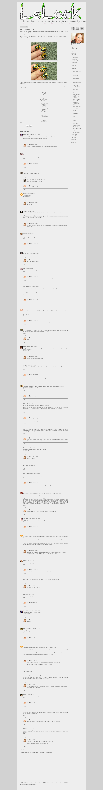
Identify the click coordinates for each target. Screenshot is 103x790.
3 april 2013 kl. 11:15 (33, 660)
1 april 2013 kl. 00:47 (29, 671)
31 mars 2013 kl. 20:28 (34, 356)
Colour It (44, 93)
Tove (24, 671)
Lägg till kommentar (24, 749)
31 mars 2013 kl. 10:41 (30, 211)
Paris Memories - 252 (76, 111)
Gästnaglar (75, 104)
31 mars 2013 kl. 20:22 (34, 185)
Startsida (44, 782)
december (75, 56)
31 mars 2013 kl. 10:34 (31, 193)
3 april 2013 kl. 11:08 (33, 585)
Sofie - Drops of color (27, 518)
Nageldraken (44, 102)
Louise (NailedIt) (26, 534)
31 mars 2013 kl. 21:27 (36, 610)
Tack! (74, 116)
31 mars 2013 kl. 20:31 (34, 438)
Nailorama (44, 98)
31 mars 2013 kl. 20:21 (34, 144)
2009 (73, 142)
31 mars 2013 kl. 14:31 (30, 403)
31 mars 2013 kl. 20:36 (34, 550)
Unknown (25, 193)
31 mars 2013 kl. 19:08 (34, 534)
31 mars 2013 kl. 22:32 (36, 628)
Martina (24, 447)
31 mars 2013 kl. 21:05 (30, 594)
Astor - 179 (75, 122)
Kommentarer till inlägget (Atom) (32, 784)
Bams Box (44, 92)
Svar (25, 142)
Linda (24, 233)
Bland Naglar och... (44, 121)
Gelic (44, 94)
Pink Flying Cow (44, 114)
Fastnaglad (44, 110)
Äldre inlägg (66, 782)
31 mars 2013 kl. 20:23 (34, 223)
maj (74, 66)
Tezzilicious (44, 120)
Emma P (25, 694)
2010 (73, 140)
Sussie (24, 427)
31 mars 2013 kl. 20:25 (34, 243)
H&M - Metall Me (76, 78)
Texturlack (75, 91)
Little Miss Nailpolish (44, 99)
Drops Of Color (44, 111)
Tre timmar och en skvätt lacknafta (76, 103)
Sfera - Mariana (75, 123)
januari (74, 135)
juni (74, 65)
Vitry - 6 (74, 120)
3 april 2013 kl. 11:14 (33, 637)
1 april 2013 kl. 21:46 (30, 728)
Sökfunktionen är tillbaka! (76, 97)
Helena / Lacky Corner (27, 134)
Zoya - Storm (75, 75)
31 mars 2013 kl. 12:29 (33, 284)
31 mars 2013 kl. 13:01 (32, 309)
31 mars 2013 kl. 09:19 (38, 171)
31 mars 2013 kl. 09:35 (41, 179)
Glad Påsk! (75, 76)
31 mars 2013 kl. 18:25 (36, 473)
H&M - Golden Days (76, 99)
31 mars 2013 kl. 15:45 (30, 427)
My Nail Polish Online (44, 116)
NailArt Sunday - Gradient (76, 130)
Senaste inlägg (23, 782)
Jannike (24, 153)
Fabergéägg (22, 38)
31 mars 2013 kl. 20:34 (34, 509)
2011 (73, 139)
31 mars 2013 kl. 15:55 (31, 447)
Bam (24, 403)
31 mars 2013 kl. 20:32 (34, 456)
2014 (73, 53)
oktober (74, 59)
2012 (73, 137)
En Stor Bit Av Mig (44, 108)
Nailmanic (44, 112)
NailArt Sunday (75, 89)
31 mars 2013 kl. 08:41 (36, 134)
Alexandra (25, 328)
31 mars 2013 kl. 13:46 (32, 365)
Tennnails (44, 105)
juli (73, 63)
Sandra (24, 560)
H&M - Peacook (75, 88)
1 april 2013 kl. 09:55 (30, 694)
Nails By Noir (44, 117)
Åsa (24, 268)
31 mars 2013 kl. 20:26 (34, 276)
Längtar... (74, 110)
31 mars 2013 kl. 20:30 (34, 417)
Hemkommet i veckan (77, 128)
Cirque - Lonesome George (76, 119)
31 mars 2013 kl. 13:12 (32, 328)
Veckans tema (75, 113)
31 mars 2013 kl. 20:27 (34, 299)
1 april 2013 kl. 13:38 (30, 710)
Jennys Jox (44, 106)
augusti (74, 62)
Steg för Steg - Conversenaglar (76, 86)
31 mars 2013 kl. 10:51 (30, 233)
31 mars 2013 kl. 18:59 (36, 518)
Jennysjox (25, 365)
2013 (73, 54)
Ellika (24, 594)
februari (74, 134)
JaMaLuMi (44, 109)
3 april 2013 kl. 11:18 (33, 719)
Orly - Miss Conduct (76, 132)
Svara (25, 148)
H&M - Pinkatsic (76, 126)
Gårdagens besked (76, 125)
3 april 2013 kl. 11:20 (33, 739)
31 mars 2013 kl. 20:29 (34, 374)
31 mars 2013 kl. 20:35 (34, 526)
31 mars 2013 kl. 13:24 (33, 346)
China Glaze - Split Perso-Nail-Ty (76, 108)
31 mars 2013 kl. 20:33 (34, 482)
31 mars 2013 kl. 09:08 (31, 153)
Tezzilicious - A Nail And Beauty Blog (30, 577)
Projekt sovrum (75, 92)
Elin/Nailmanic (26, 346)
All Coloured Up (44, 90)
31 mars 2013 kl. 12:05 (29, 268)
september (75, 60)
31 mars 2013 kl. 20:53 (42, 577)
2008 (73, 143)
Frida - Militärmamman (27, 473)
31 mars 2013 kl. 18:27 (30, 492)
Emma (24, 728)
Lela (27, 144)
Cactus (24, 211)
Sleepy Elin (44, 104)
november (75, 57)
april (74, 68)
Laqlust (44, 97)
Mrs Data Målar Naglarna (44, 100)
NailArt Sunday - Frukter (77, 106)
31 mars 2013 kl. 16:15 (31, 465)
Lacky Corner (44, 95)
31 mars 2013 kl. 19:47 (30, 560)
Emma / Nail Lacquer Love (28, 171)
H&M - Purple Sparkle (77, 82)
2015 (73, 51)
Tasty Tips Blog (44, 115)
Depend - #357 (75, 100)
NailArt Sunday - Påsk (77, 71)
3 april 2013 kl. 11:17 (33, 684)
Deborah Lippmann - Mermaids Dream (76, 80)
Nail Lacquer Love (44, 103)
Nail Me (44, 119)
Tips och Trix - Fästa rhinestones (76, 73)
